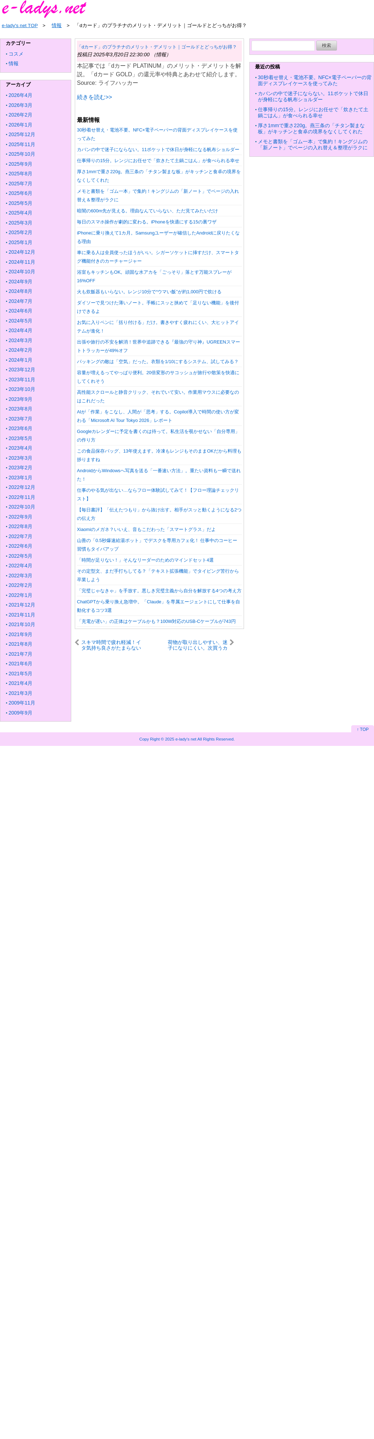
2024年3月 (20, 340)
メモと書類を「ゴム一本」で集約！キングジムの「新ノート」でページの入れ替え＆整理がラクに (313, 145)
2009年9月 (20, 713)
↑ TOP (363, 729)
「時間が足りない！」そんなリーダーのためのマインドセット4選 (145, 560)
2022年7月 (20, 536)
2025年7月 (20, 183)
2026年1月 (20, 125)
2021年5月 (20, 673)
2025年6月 (20, 193)
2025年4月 (20, 213)
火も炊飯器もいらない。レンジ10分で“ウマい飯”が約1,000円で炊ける (149, 291)
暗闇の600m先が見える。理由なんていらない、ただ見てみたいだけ (147, 210)
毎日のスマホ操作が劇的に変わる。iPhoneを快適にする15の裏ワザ (147, 222)
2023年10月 (22, 389)
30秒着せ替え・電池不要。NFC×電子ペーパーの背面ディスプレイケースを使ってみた (315, 80)
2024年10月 (22, 271)
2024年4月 (20, 330)
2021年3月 (20, 693)
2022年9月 (20, 517)
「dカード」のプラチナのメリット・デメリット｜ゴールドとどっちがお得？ (157, 47)
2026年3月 (20, 105)
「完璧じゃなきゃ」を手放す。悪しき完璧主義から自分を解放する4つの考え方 (159, 590)
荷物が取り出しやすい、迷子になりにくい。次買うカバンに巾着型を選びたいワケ (198, 644)
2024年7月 (20, 301)
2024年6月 (20, 311)
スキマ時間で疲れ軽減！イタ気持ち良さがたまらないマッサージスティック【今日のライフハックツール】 (111, 644)
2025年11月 (22, 144)
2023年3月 (20, 458)
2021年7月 (20, 654)
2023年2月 (20, 467)
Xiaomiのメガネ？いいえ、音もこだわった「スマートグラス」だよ (146, 529)
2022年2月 (20, 585)
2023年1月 (20, 477)
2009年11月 (22, 703)
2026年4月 (20, 95)
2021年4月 (20, 683)
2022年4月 (20, 565)
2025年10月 (22, 154)
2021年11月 (22, 615)
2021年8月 (20, 644)
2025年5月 (20, 203)
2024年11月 (22, 262)
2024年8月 (20, 291)
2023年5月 (20, 438)
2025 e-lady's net (180, 739)
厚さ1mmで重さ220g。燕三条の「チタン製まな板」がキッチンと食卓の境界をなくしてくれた (311, 129)
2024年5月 (20, 321)
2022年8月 (20, 526)
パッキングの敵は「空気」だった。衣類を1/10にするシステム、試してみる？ (158, 361)
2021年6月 (20, 663)
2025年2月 (20, 232)
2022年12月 (22, 487)
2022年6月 (20, 546)
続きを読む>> (94, 97)
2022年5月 (20, 556)
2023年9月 (20, 399)
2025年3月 (20, 223)
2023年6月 (20, 428)
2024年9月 (20, 281)
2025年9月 (20, 164)
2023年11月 (22, 379)
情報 (14, 63)
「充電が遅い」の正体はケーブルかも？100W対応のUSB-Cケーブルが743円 (156, 621)
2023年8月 (20, 409)
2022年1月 (20, 595)
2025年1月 (20, 242)
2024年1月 (20, 360)
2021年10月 (22, 624)
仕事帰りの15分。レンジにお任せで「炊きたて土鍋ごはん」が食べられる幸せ (158, 160)
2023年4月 (20, 448)
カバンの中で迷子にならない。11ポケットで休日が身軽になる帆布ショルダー (158, 149)
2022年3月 (20, 575)
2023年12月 (22, 369)
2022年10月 (22, 507)
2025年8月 (20, 173)
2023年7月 (20, 419)
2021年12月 (22, 605)
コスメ (16, 54)
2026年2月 (20, 115)
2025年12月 (22, 134)
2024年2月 (20, 350)
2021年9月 (20, 634)
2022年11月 (22, 497)
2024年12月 (22, 252)
